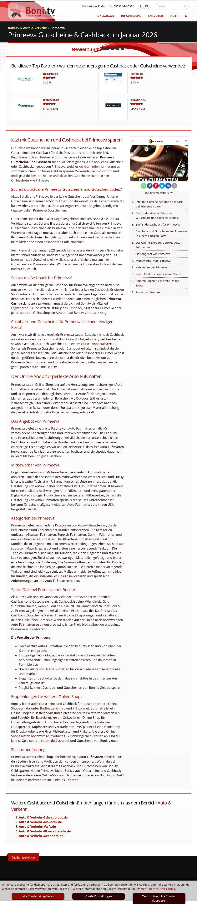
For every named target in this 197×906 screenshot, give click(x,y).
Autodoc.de (138, 100)
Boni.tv (13, 28)
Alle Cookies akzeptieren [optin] (38, 896)
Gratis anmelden (23, 857)
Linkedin (150, 6)
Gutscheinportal (93, 344)
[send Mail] (174, 186)
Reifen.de (136, 74)
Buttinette (47, 708)
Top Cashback (105, 15)
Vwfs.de (50, 826)
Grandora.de (53, 836)
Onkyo (60, 708)
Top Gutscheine (132, 15)
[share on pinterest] (156, 186)
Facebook (144, 6)
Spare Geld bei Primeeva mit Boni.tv (159, 274)
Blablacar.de (51, 100)
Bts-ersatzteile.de (57, 831)
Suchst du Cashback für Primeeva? (158, 224)
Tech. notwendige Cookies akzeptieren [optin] (159, 898)
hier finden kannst (97, 166)
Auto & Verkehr (30, 817)
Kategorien (156, 15)
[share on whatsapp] (143, 186)
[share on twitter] (162, 186)
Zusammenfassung (148, 292)
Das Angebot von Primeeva (153, 254)
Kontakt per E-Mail (97, 6)
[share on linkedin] (168, 186)
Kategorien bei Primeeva (151, 267)
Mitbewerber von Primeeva (153, 260)
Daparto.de (50, 74)
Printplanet (81, 708)
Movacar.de (53, 822)
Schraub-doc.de (56, 817)
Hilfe (174, 15)
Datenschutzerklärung (161, 889)
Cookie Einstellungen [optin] (98, 896)
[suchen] (185, 6)
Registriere (19, 157)
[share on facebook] (150, 186)
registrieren (19, 308)
